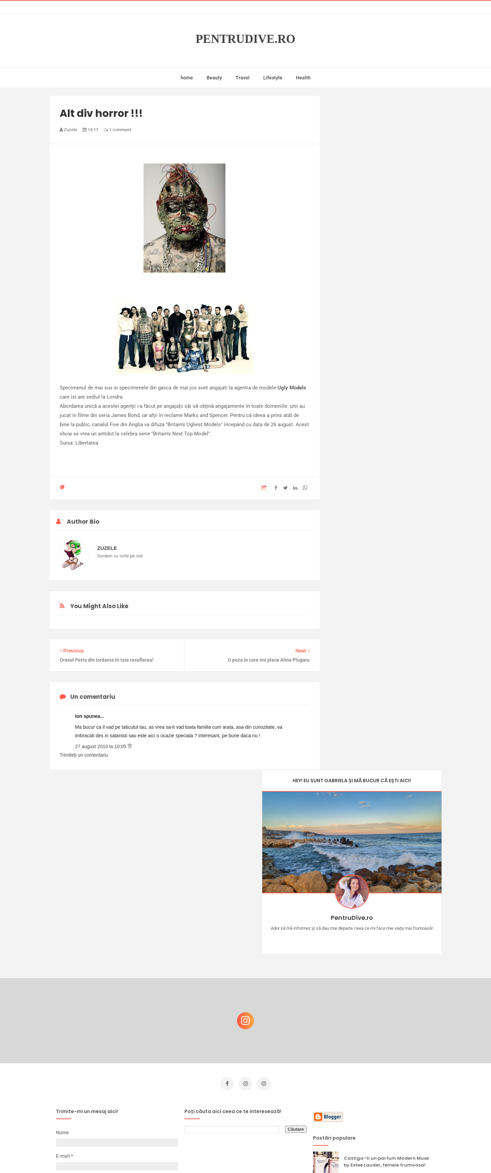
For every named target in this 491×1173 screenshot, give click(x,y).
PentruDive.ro (246, 39)
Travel (243, 77)
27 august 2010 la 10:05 (101, 746)
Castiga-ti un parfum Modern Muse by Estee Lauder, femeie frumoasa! (386, 966)
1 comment (117, 129)
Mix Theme (302, 1154)
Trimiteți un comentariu (84, 755)
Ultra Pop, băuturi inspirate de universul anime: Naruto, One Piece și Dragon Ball (387, 1101)
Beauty (214, 77)
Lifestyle (272, 77)
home (187, 77)
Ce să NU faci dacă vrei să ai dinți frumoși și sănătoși (384, 1064)
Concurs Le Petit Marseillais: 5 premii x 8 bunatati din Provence (388, 999)
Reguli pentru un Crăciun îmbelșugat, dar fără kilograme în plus (388, 1031)
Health (303, 77)
